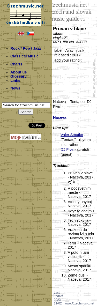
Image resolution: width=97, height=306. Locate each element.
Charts (16, 64)
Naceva (59, 117)
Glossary (18, 76)
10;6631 (93, 64)
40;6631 (93, 87)
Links (15, 80)
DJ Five (67, 149)
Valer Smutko (72, 135)
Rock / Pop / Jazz (25, 48)
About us (18, 72)
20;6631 (93, 72)
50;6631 (93, 95)
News (15, 88)
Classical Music (24, 56)
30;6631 (93, 79)
